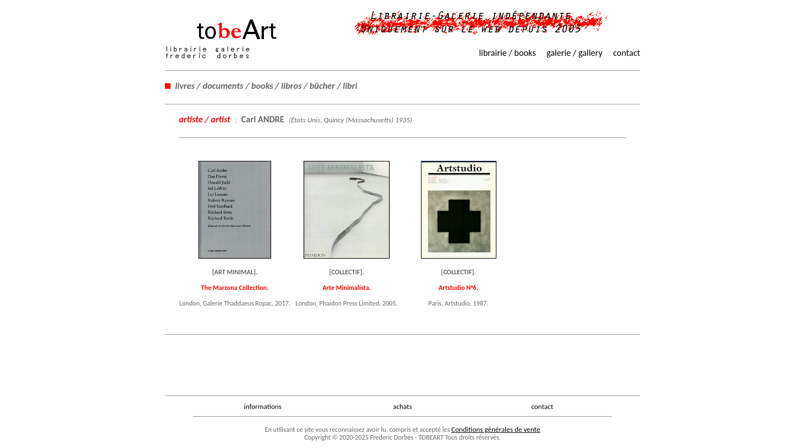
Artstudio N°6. (459, 288)
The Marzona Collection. (235, 288)
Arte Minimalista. (347, 288)
